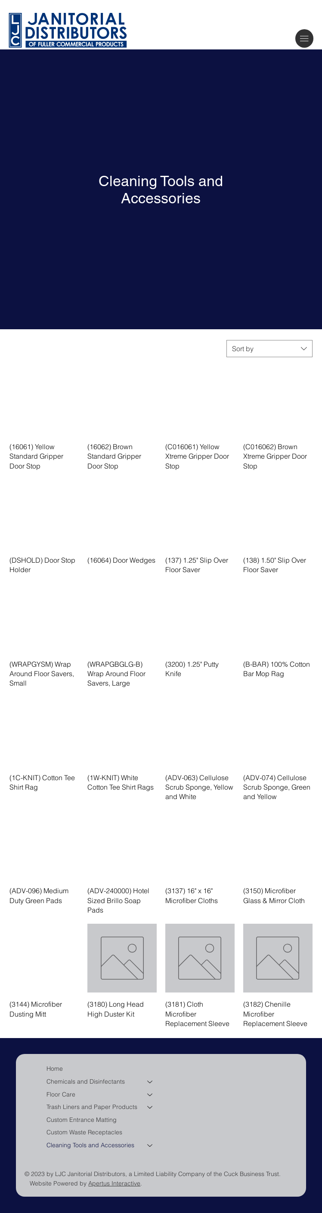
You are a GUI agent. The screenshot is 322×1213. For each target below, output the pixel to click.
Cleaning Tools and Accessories (90, 1145)
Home (54, 1068)
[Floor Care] (150, 1094)
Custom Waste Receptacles (84, 1132)
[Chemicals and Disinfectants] (150, 1081)
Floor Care (60, 1094)
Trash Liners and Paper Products (91, 1107)
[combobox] (269, 348)
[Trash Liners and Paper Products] (150, 1107)
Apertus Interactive (114, 1183)
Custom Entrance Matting (81, 1120)
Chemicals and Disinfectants (85, 1081)
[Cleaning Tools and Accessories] (150, 1145)
